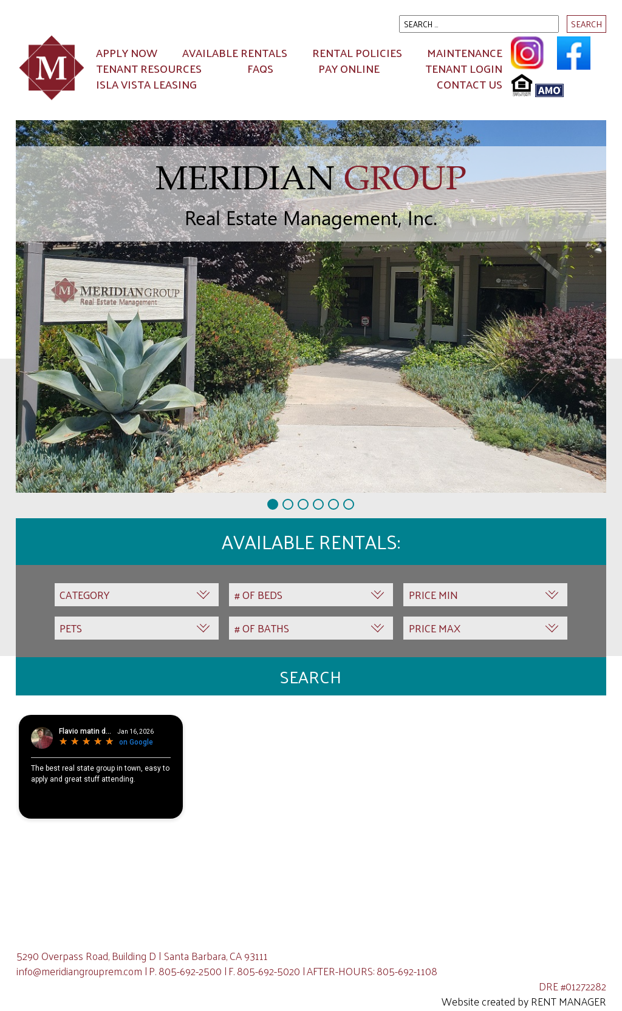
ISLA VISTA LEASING (146, 84)
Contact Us (469, 84)
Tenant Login (463, 68)
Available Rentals (234, 52)
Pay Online (349, 68)
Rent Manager (568, 1001)
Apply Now (126, 52)
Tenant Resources (149, 68)
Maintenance (464, 52)
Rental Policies (357, 52)
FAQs (260, 68)
